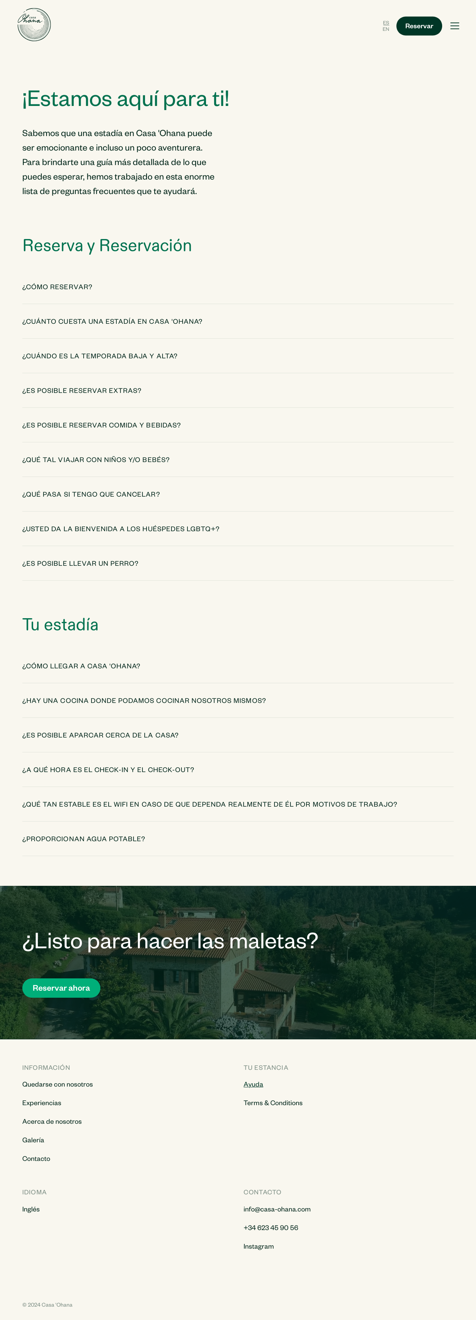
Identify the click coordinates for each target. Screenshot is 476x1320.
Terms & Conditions (273, 1102)
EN (386, 29)
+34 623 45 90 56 (271, 1227)
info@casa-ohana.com (277, 1208)
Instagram (259, 1246)
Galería (33, 1139)
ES (386, 22)
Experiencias (41, 1102)
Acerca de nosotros (52, 1121)
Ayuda (253, 1083)
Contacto (36, 1158)
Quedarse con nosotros (57, 1083)
